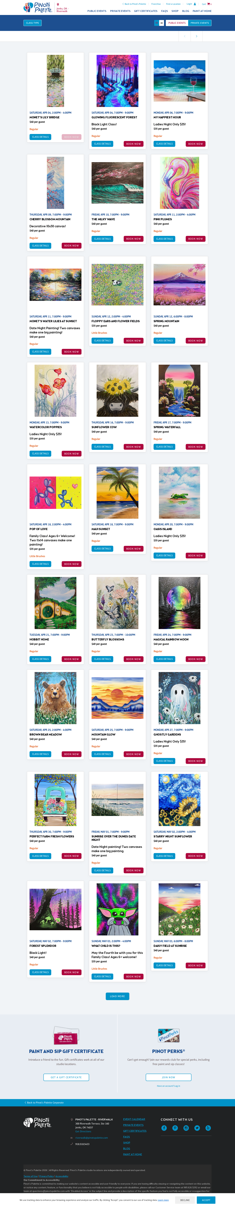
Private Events (120, 11)
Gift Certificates (145, 11)
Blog (185, 11)
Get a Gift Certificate (66, 1077)
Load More (117, 996)
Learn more (163, 1200)
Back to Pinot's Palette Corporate (45, 1102)
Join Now (168, 1077)
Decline (185, 1200)
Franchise (156, 4)
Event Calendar (134, 1119)
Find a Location (173, 4)
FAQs (164, 11)
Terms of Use (31, 1176)
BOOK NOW (133, 143)
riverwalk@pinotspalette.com (91, 1137)
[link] (197, 36)
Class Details (40, 136)
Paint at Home (202, 11)
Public (177, 22)
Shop (175, 11)
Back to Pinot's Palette (135, 4)
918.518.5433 (82, 1144)
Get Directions (83, 1131)
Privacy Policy (46, 1176)
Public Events (96, 11)
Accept (206, 1200)
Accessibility (61, 1176)
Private (200, 22)
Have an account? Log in (168, 1086)
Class (32, 22)
